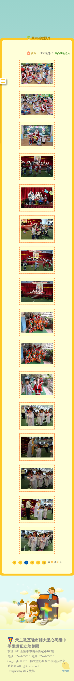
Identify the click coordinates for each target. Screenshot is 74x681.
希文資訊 (29, 671)
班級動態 (45, 53)
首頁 (33, 53)
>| (44, 562)
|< (14, 562)
